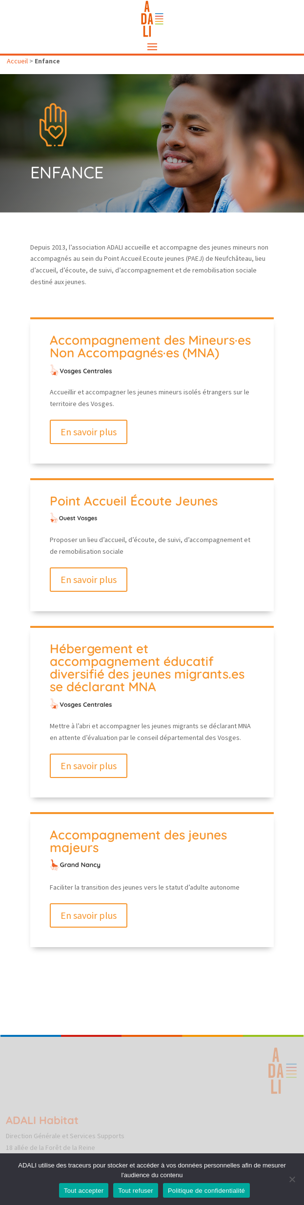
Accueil (17, 61)
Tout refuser (135, 1190)
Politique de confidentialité (206, 1190)
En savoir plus (89, 432)
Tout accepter (83, 1190)
